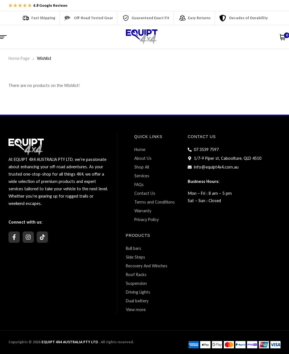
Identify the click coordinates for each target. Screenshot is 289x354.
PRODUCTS (138, 235)
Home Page (19, 58)
